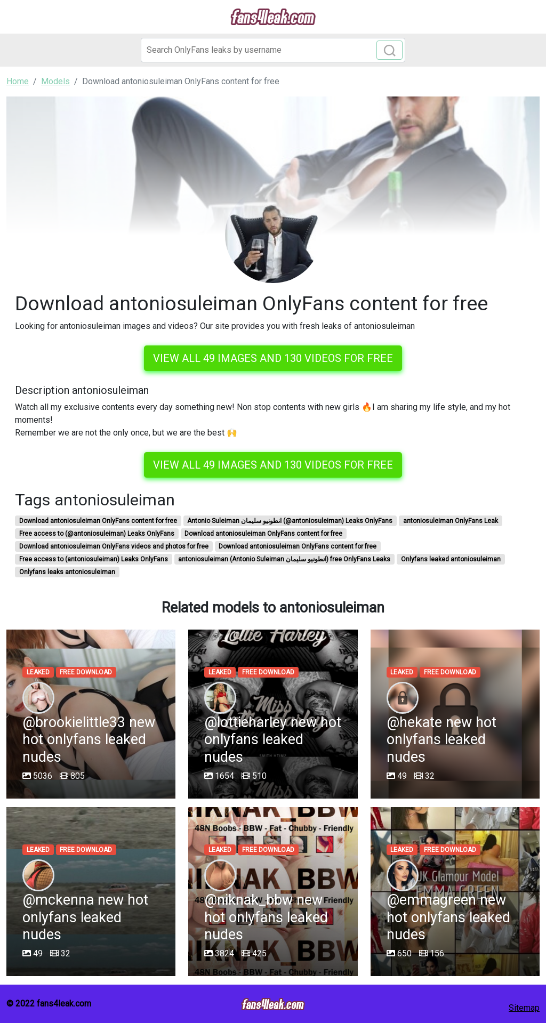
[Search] (273, 50)
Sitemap (524, 1008)
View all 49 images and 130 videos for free (273, 358)
